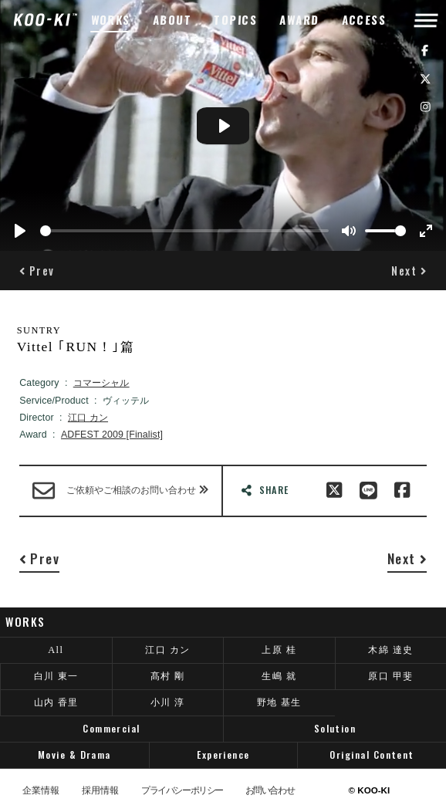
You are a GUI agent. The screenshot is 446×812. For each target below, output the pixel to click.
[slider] (184, 231)
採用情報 (100, 790)
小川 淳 (167, 702)
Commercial (111, 728)
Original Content (371, 754)
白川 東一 (56, 676)
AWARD (299, 20)
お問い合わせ (269, 790)
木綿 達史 (390, 650)
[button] (37, 270)
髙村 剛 (167, 676)
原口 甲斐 (390, 676)
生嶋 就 (279, 676)
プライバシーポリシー (181, 790)
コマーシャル (101, 382)
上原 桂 (279, 650)
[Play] (20, 230)
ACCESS (364, 20)
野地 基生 (279, 702)
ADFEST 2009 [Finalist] (112, 434)
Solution (335, 728)
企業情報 (40, 790)
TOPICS (236, 20)
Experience (223, 754)
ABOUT (172, 20)
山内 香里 (56, 702)
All (55, 650)
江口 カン (88, 417)
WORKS (110, 20)
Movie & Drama (74, 754)
